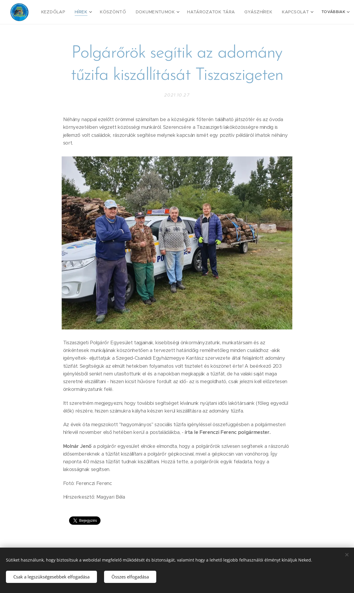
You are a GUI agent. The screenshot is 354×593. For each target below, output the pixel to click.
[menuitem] (65, 12)
